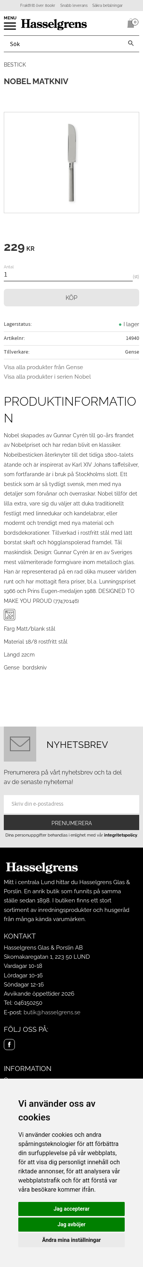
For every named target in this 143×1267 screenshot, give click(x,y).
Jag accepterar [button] (71, 1209)
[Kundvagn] (129, 23)
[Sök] (131, 44)
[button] (10, 28)
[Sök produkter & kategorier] (63, 44)
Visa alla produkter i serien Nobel (47, 376)
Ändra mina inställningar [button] (71, 1240)
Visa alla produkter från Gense (43, 367)
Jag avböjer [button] (71, 1224)
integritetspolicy (120, 835)
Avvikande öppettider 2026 (39, 993)
